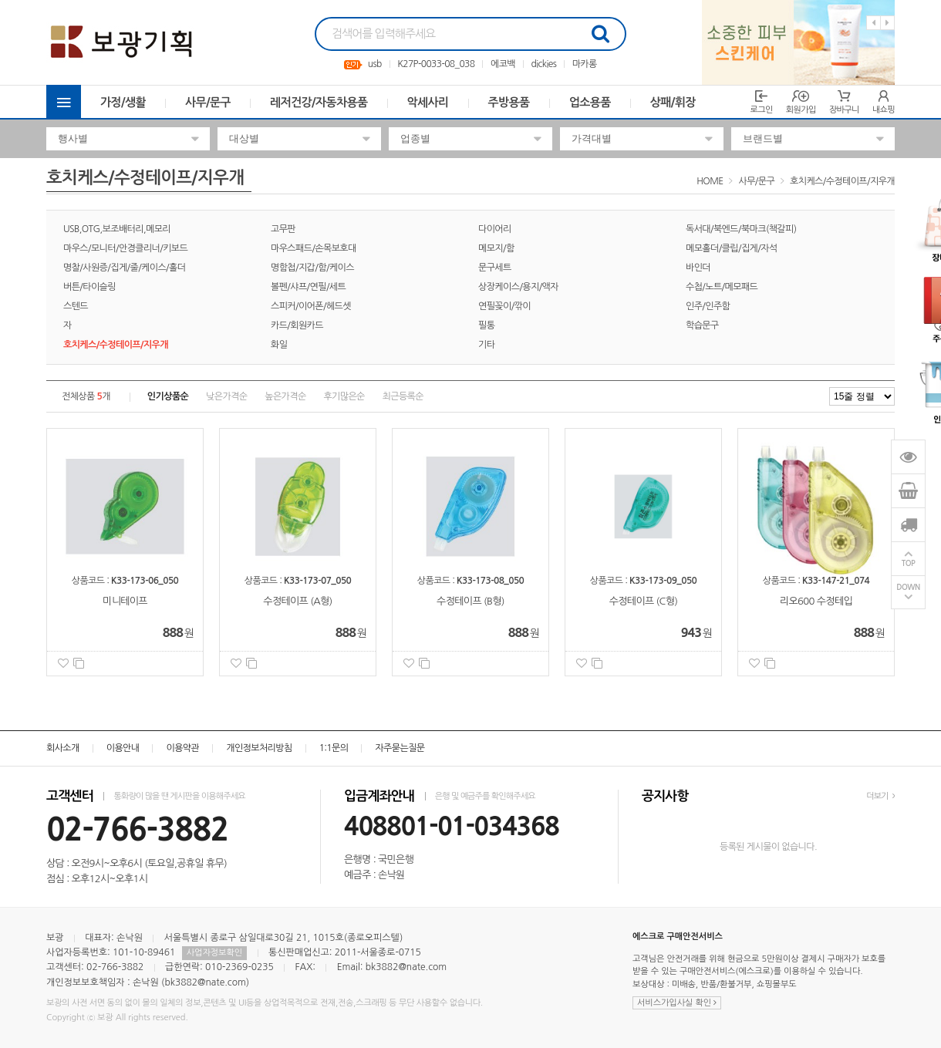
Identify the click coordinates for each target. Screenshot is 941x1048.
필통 (486, 325)
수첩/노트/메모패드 (721, 286)
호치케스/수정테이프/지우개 (842, 181)
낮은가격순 (226, 396)
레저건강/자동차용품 (319, 102)
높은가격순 (285, 396)
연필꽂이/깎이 (504, 306)
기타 (486, 344)
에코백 (503, 64)
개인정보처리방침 (259, 748)
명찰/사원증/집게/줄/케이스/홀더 (124, 267)
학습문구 (702, 325)
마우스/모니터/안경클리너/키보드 (125, 248)
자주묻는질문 (399, 748)
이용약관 (182, 748)
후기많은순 (343, 396)
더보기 (880, 796)
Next (887, 22)
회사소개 (62, 748)
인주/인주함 (708, 306)
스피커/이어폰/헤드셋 (311, 306)
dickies (544, 64)
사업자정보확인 (214, 953)
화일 (279, 344)
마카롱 (584, 64)
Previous (873, 22)
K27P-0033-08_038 (435, 64)
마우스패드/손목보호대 (313, 248)
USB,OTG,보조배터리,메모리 (116, 229)
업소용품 (590, 102)
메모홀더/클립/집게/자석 (731, 248)
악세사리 (428, 102)
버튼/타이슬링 (89, 286)
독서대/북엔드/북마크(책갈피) (741, 229)
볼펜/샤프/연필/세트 (308, 286)
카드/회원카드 (297, 325)
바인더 (698, 267)
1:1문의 (334, 748)
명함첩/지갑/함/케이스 (312, 267)
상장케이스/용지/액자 (518, 286)
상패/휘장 (673, 102)
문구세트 (494, 267)
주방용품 (509, 102)
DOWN (908, 587)
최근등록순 (403, 396)
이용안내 (123, 748)
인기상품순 (167, 396)
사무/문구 (208, 102)
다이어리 (494, 229)
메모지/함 (496, 248)
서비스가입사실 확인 (677, 1003)
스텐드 (75, 306)
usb (375, 64)
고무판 (283, 229)
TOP (909, 563)
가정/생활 (123, 102)
